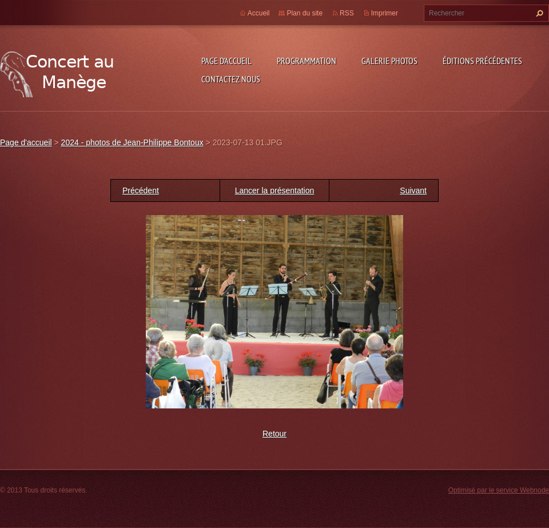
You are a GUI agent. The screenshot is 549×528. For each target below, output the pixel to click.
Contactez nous (230, 79)
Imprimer (384, 13)
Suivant (413, 190)
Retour (274, 433)
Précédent (140, 190)
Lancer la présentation (275, 190)
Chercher (538, 13)
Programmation (306, 60)
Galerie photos (389, 60)
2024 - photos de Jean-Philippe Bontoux (132, 142)
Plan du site (305, 13)
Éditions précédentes (482, 60)
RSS (347, 13)
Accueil (259, 13)
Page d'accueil (226, 60)
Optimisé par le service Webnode (498, 490)
